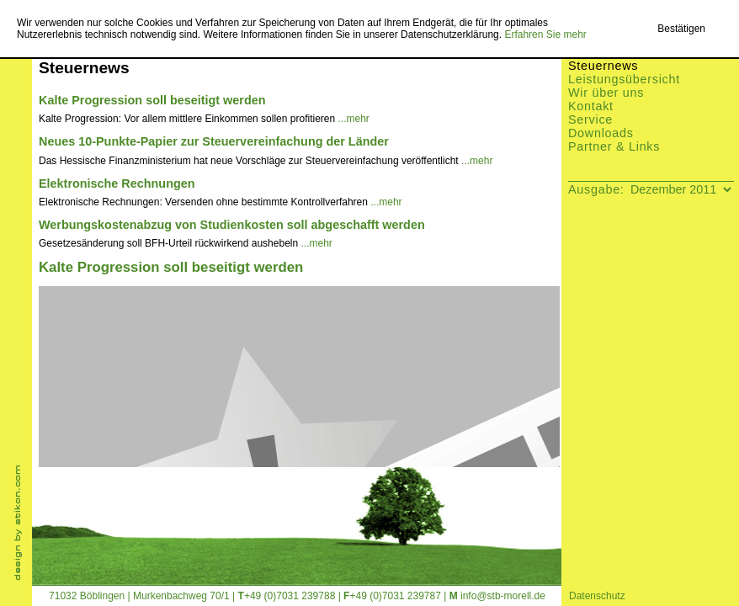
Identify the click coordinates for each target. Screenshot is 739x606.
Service (590, 119)
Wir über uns (606, 92)
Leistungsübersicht (624, 79)
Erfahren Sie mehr (545, 34)
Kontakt (591, 106)
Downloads (601, 133)
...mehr (354, 119)
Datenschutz (597, 596)
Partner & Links (614, 146)
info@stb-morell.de (502, 596)
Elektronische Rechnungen (117, 183)
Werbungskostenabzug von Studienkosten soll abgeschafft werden (232, 224)
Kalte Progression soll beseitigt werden (152, 100)
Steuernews (603, 65)
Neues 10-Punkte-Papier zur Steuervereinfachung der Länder (214, 141)
